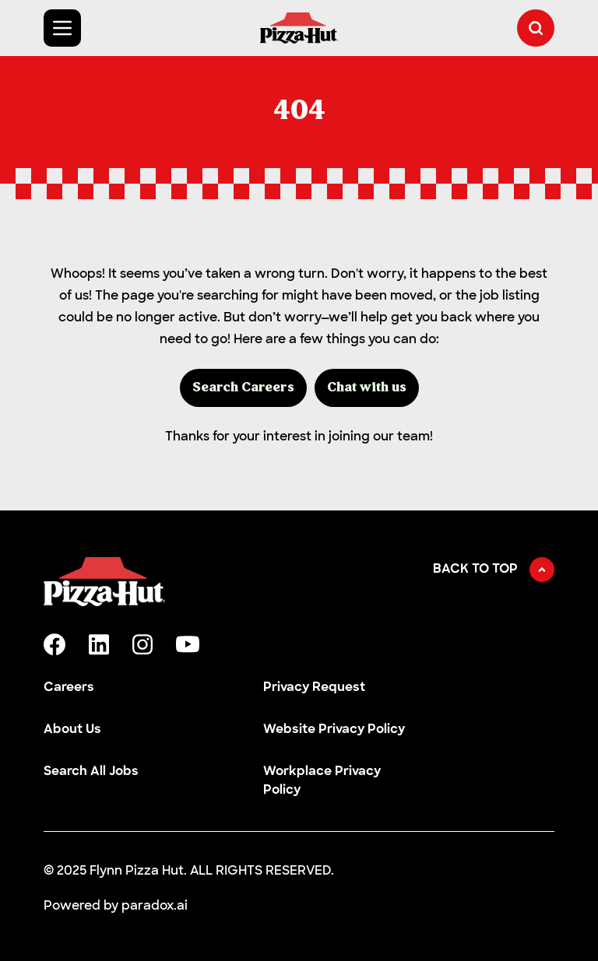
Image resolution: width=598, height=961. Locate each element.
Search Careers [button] (243, 388)
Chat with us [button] (366, 388)
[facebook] (54, 644)
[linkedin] (99, 644)
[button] (535, 28)
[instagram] (142, 644)
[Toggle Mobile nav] (62, 28)
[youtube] (187, 644)
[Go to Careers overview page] (299, 28)
